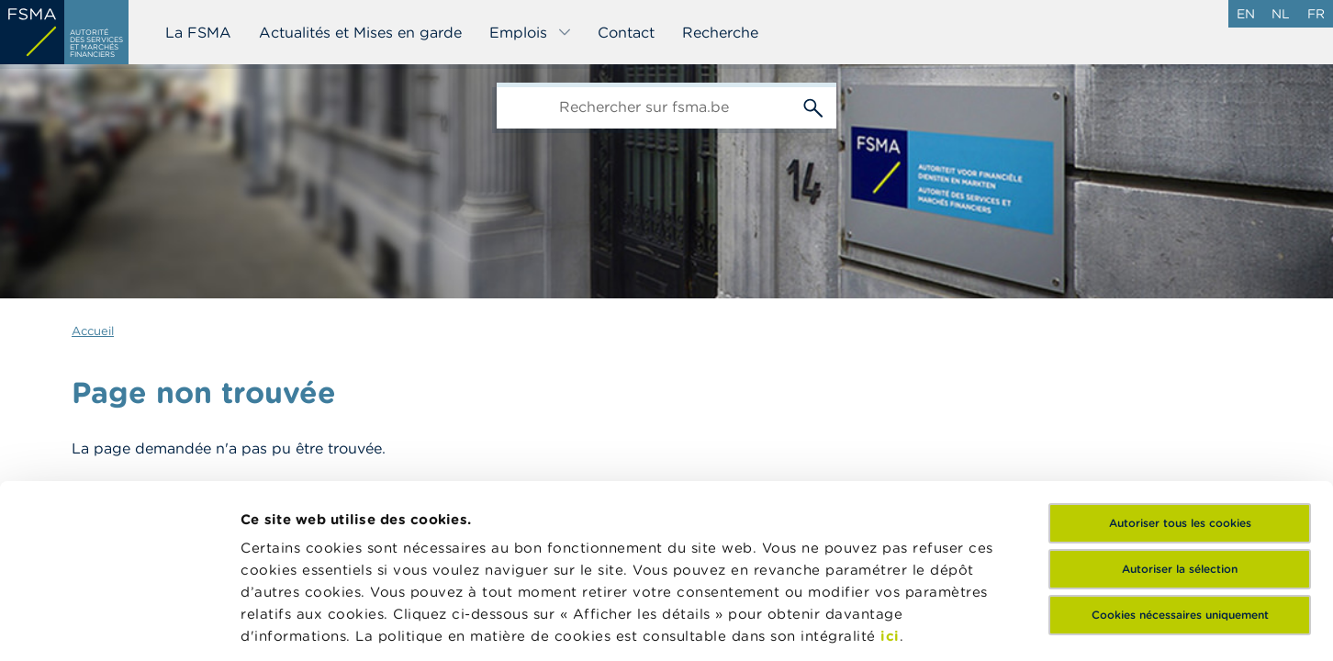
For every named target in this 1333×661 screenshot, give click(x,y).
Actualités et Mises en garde (360, 32)
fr (1316, 14)
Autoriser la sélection (1180, 420)
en (1246, 14)
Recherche (720, 32)
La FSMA (198, 32)
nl (1280, 14)
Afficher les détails (308, 624)
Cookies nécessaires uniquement (1180, 466)
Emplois (530, 32)
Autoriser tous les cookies (1180, 374)
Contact (626, 32)
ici (890, 487)
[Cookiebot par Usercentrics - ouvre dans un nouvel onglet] (119, 625)
